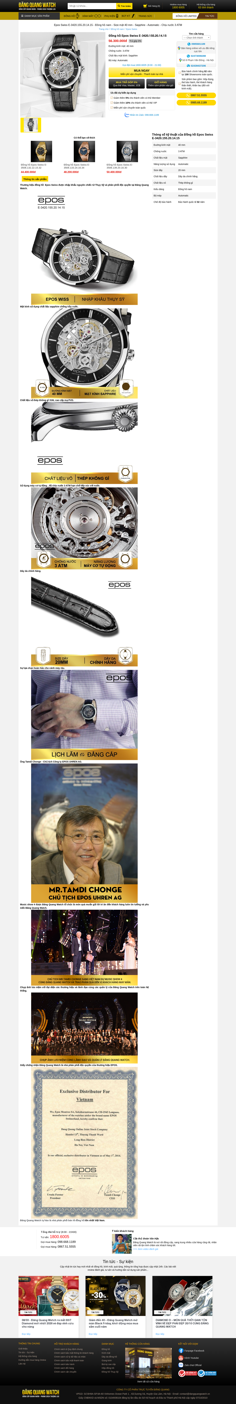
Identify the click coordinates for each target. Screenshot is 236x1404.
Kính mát (106, 1352)
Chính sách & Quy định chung (68, 1348)
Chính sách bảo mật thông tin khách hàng (74, 1352)
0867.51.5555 (67, 1246)
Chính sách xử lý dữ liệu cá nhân (70, 1356)
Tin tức (28, 1312)
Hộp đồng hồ (108, 1367)
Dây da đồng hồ (109, 1356)
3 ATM (181, 151)
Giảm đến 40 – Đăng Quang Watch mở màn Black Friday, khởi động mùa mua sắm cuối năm (113, 1323)
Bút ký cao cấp (109, 1364)
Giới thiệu (23, 1348)
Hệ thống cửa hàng (28, 1355)
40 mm (181, 144)
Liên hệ (22, 1363)
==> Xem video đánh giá (145, 1248)
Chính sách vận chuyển (65, 1371)
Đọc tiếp (26, 1333)
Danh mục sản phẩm (35, 15)
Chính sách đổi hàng (64, 1367)
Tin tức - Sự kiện (118, 1261)
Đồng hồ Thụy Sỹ (110, 1371)
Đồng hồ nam (117, 28)
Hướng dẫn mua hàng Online (32, 1359)
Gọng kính (107, 1360)
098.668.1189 (67, 1241)
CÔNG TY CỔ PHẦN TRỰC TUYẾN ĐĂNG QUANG (143, 1389)
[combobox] (196, 37)
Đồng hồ (106, 1348)
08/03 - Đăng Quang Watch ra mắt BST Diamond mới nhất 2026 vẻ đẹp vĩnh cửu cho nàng (48, 1323)
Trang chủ (103, 28)
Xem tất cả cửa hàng (148, 1381)
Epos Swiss (131, 28)
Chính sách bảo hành (64, 1364)
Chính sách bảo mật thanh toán (69, 1360)
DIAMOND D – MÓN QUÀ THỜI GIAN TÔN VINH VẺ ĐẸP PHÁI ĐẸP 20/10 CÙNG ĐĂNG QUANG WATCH (182, 1323)
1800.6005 (141, 64)
